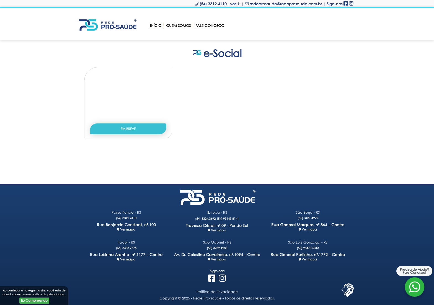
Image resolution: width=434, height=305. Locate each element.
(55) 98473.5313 (308, 248)
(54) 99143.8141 (228, 218)
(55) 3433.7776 (126, 248)
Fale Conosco (209, 25)
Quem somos (178, 25)
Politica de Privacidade (217, 291)
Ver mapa (126, 229)
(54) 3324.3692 (205, 218)
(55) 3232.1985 (217, 248)
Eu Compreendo (34, 300)
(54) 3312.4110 (126, 218)
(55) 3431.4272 (308, 218)
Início (155, 25)
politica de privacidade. (48, 294)
